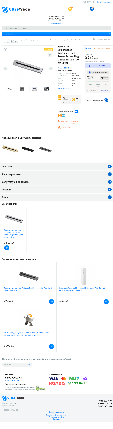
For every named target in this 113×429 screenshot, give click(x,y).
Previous (5, 68)
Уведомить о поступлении (102, 48)
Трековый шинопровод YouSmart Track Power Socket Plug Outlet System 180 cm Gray (28, 289)
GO (29, 364)
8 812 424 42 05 (105, 403)
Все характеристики (64, 88)
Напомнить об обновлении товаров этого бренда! (69, 122)
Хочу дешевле (65, 127)
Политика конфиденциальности (57, 415)
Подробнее (105, 90)
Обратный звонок (56, 23)
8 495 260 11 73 (56, 16)
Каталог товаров (9, 34)
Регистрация (107, 2)
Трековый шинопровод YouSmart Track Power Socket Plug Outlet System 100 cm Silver (13, 233)
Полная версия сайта (56, 412)
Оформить (104, 78)
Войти (99, 2)
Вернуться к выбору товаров (102, 39)
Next (51, 68)
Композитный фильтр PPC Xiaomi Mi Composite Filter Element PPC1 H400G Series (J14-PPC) (82, 289)
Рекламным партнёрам (56, 417)
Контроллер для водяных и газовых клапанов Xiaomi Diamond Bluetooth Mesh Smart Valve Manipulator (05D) (27, 334)
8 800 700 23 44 (56, 18)
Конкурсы (56, 419)
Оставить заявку (97, 66)
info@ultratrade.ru (12, 380)
